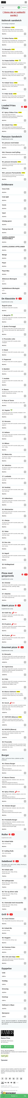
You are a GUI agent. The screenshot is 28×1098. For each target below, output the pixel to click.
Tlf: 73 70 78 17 (4, 1042)
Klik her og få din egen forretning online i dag (9, 1090)
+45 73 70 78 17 (7, 1046)
